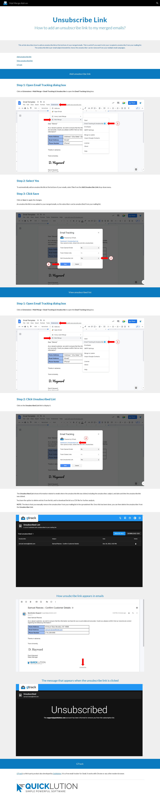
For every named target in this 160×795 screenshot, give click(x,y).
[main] (80, 23)
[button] (157, 3)
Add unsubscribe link (24, 57)
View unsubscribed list (25, 61)
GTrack (19, 65)
